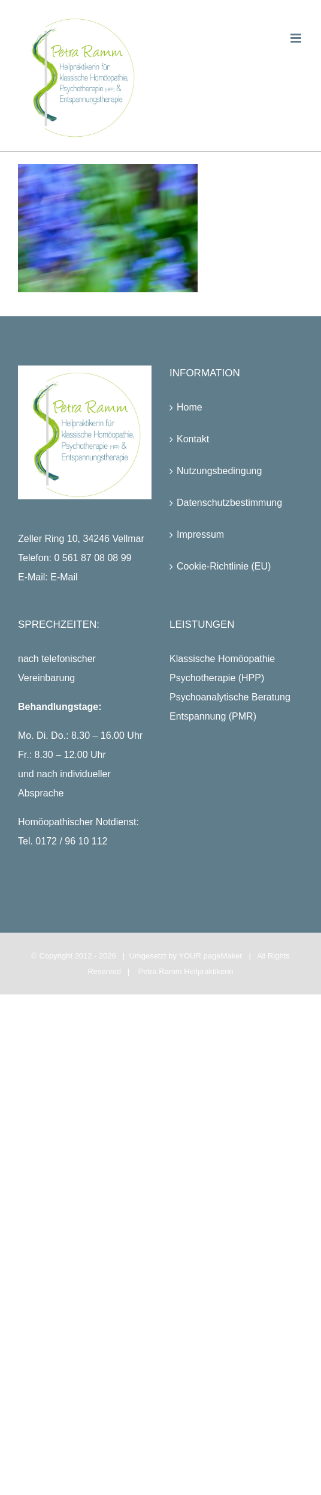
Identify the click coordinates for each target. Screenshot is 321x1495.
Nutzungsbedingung (219, 471)
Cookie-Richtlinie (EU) (224, 566)
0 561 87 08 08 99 (92, 558)
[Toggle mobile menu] (296, 38)
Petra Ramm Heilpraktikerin (186, 971)
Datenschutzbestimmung (229, 503)
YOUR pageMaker (210, 955)
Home (189, 407)
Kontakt (193, 439)
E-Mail (63, 577)
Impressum (200, 534)
